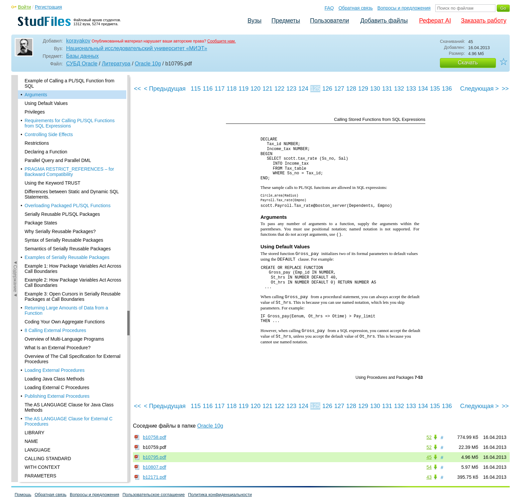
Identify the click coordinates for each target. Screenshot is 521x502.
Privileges (35, 112)
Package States (41, 222)
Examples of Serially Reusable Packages (67, 257)
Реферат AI (435, 20)
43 (429, 477)
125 (315, 88)
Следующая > (479, 88)
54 (429, 467)
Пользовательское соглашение (154, 494)
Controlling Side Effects (49, 134)
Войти (24, 7)
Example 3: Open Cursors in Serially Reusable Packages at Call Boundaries (73, 296)
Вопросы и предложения (404, 8)
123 (291, 88)
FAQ (329, 8)
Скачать (468, 62)
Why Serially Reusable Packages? (60, 231)
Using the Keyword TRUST (52, 183)
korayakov (78, 40)
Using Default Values (46, 103)
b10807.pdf (154, 467)
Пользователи (329, 20)
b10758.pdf (154, 437)
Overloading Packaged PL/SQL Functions (68, 205)
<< (137, 88)
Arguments (36, 94)
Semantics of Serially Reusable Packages (68, 248)
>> (505, 88)
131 (387, 88)
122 (279, 88)
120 (255, 88)
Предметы (285, 20)
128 (351, 88)
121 (267, 88)
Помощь (23, 494)
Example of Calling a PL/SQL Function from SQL (69, 83)
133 (411, 88)
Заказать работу (483, 20)
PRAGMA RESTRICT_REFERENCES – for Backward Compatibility (69, 171)
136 (447, 88)
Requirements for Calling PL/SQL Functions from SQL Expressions (70, 123)
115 (196, 88)
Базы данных (82, 56)
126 (327, 88)
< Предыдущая (165, 88)
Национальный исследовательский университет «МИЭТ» (136, 48)
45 (429, 457)
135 (435, 88)
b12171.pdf (154, 477)
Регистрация (48, 7)
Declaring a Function (46, 151)
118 (232, 88)
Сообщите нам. (221, 41)
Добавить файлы (384, 20)
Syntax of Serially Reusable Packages (64, 240)
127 (339, 88)
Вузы (254, 20)
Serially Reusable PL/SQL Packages (62, 214)
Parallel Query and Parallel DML (58, 160)
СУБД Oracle (81, 63)
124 (303, 88)
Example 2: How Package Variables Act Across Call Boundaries (73, 282)
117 (220, 88)
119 (244, 88)
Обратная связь (356, 8)
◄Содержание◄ (15, 191)
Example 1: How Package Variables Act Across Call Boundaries (73, 268)
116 (208, 88)
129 (363, 88)
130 (375, 88)
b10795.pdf (154, 457)
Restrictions (37, 143)
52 (429, 437)
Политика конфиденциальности (220, 494)
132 (399, 88)
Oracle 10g (148, 63)
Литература (116, 63)
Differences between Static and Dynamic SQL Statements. (72, 194)
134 (423, 88)
